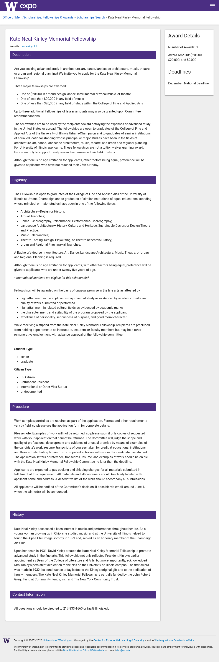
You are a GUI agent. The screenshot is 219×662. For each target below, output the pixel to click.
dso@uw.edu (123, 650)
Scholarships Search (90, 17)
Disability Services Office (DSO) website (83, 650)
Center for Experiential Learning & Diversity (119, 640)
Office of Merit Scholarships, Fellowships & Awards (38, 17)
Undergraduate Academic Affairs (174, 640)
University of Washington (57, 640)
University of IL (29, 46)
